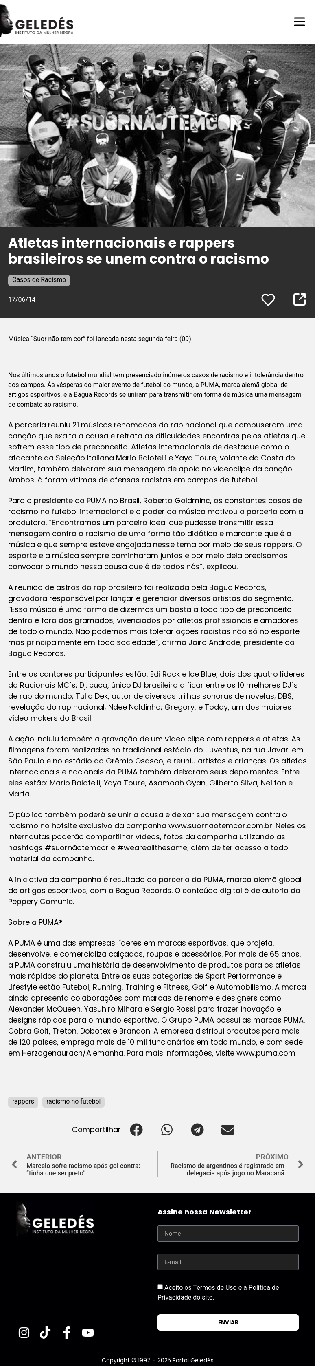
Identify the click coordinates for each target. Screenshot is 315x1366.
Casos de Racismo (39, 280)
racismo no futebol (73, 1101)
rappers (23, 1101)
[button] (136, 1129)
